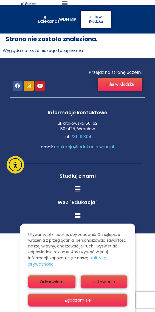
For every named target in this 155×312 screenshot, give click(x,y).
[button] (77, 189)
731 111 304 (81, 137)
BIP (73, 19)
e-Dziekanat (49, 19)
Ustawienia (104, 282)
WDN (64, 19)
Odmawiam (52, 282)
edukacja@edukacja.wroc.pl (83, 147)
